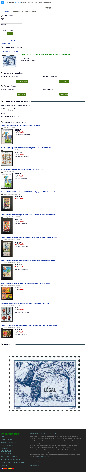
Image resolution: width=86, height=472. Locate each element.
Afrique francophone (7, 445)
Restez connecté (8, 30)
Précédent (15, 51)
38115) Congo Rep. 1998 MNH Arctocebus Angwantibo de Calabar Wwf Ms (26, 148)
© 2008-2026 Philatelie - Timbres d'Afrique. (44, 434)
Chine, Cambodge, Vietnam (9, 454)
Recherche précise (29, 12)
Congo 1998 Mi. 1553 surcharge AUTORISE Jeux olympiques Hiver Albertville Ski (28, 215)
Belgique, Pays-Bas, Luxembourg (11, 442)
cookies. (18, 2)
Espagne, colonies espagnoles (10, 459)
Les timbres (6, 12)
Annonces (67, 8)
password (4, 24)
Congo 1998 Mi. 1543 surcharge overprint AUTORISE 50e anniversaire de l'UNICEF (28, 260)
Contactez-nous (34, 465)
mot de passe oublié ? (8, 41)
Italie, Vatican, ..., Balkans (9, 457)
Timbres (47, 8)
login (2, 19)
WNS (65, 461)
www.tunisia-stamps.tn (43, 456)
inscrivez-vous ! (6, 43)
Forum (58, 8)
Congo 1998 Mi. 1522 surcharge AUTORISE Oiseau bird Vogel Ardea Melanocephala (29, 237)
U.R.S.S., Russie (6, 451)
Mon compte (80, 8)
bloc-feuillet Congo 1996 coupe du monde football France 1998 (22, 169)
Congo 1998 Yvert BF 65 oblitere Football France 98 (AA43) (20, 125)
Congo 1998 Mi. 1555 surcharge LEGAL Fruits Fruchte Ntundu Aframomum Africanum (29, 325)
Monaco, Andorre (6, 440)
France (3, 437)
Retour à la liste (6, 51)
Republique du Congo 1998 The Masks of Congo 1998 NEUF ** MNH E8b (25, 303)
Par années (16, 12)
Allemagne (4, 448)
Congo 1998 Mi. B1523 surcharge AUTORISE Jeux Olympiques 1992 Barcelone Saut (29, 192)
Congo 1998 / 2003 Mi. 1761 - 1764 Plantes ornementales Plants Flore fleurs (26, 283)
